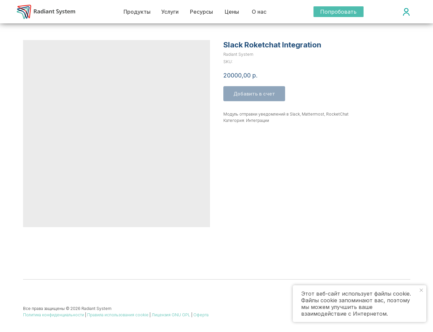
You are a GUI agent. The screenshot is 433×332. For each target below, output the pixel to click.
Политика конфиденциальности (53, 314)
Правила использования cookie (118, 314)
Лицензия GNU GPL (171, 314)
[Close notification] (421, 290)
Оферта (201, 314)
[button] (338, 11)
